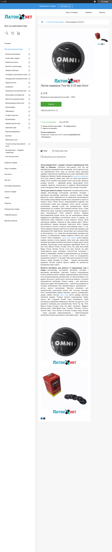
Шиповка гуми (10, 128)
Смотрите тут (65, 6)
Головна (8, 43)
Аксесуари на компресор (14, 95)
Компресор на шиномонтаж (15, 91)
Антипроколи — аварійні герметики (14, 151)
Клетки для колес (12, 156)
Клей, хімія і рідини (12, 58)
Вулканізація (10, 119)
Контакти (8, 174)
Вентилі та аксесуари (13, 66)
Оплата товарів (10, 192)
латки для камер (69, 238)
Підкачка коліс (10, 83)
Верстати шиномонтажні (14, 99)
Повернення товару (12, 209)
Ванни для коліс (11, 140)
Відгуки (102, 12)
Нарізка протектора (12, 123)
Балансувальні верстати (14, 103)
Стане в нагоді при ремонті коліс (15, 145)
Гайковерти (9, 111)
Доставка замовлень (13, 186)
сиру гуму (64, 295)
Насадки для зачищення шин (16, 79)
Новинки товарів (11, 163)
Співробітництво (11, 215)
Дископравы (10, 107)
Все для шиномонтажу (14, 49)
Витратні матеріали (12, 54)
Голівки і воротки (11, 115)
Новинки (88, 12)
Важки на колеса (11, 62)
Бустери (8, 136)
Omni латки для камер (55, 22)
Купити (51, 104)
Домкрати (9, 87)
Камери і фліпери (12, 70)
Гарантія (8, 203)
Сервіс (7, 197)
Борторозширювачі (12, 132)
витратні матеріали (81, 176)
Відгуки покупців (11, 221)
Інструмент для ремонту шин (16, 74)
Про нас (7, 180)
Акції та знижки (10, 168)
